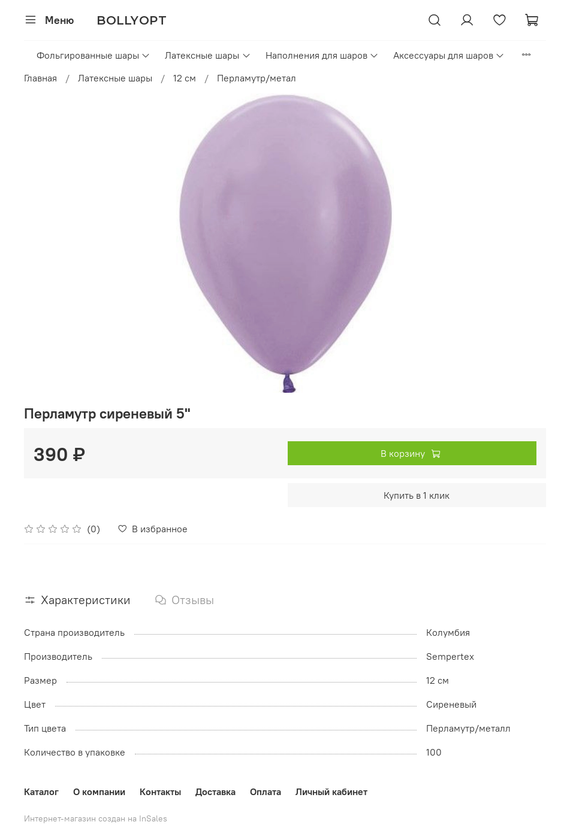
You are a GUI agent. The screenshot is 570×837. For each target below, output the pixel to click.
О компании (99, 791)
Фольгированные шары (93, 55)
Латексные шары (208, 55)
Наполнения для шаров (322, 55)
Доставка (215, 791)
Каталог (41, 791)
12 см (184, 78)
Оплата (265, 791)
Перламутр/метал (256, 78)
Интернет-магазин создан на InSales (95, 818)
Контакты (160, 791)
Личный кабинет (331, 791)
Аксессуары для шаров (449, 55)
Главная (40, 78)
